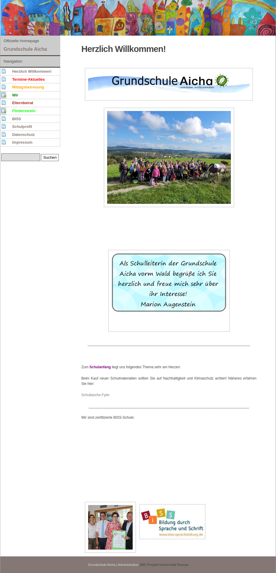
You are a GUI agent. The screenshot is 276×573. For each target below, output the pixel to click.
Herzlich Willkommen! (32, 71)
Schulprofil (22, 126)
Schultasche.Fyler (95, 395)
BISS (16, 119)
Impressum (22, 142)
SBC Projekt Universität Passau (163, 564)
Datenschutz (23, 134)
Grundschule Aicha (25, 49)
